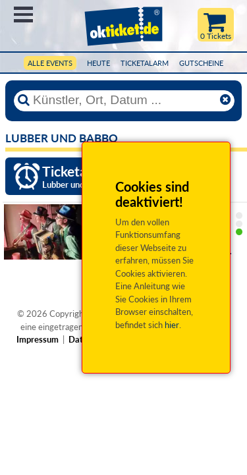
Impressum (37, 339)
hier (172, 325)
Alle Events (50, 63)
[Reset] (225, 100)
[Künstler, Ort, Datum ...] (124, 100)
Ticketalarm (145, 63)
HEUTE (98, 63)
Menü (23, 14)
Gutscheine (201, 63)
